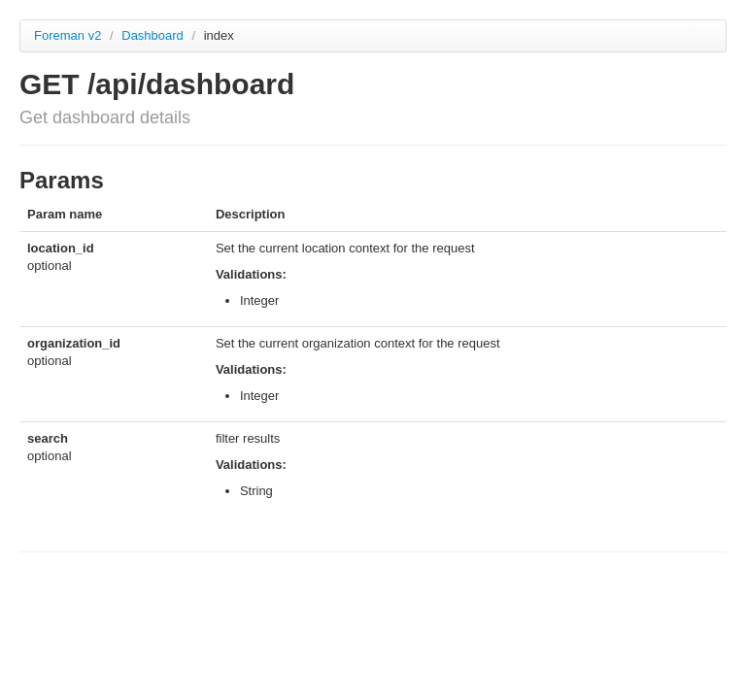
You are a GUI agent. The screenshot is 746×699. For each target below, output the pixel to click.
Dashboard (153, 35)
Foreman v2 (67, 35)
